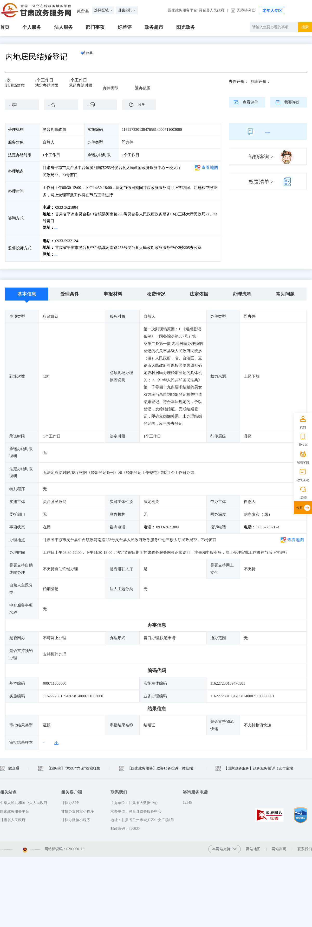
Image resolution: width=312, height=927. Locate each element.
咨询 (25, 105)
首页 (4, 27)
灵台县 (97, 57)
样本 (47, 740)
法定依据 (199, 292)
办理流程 (242, 292)
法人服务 (63, 27)
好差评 (125, 27)
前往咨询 (62, 228)
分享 (141, 104)
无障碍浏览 (246, 10)
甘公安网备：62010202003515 (94, 847)
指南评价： (260, 81)
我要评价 (292, 102)
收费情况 (156, 292)
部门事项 (95, 27)
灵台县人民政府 (211, 10)
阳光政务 (185, 27)
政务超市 (154, 27)
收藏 (64, 105)
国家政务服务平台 (182, 10)
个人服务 (31, 27)
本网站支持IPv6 (224, 847)
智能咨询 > (261, 157)
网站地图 (253, 847)
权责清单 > (261, 182)
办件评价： (238, 81)
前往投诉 (62, 253)
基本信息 (26, 292)
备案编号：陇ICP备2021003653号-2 (28, 847)
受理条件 (69, 292)
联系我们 (304, 847)
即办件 (108, 83)
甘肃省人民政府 (12, 818)
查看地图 (210, 167)
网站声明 (279, 847)
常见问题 (285, 292)
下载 (103, 105)
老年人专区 (272, 11)
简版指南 (267, 131)
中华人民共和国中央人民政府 (23, 800)
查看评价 (250, 102)
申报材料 (112, 292)
